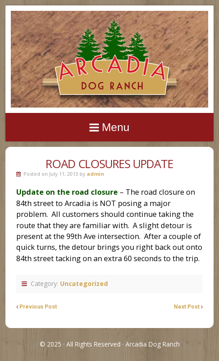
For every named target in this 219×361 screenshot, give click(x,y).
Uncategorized (84, 283)
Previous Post (38, 307)
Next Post (187, 307)
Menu (115, 127)
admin (95, 173)
